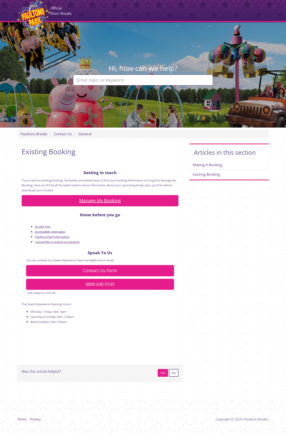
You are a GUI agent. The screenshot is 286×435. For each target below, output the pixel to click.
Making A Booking (207, 164)
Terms (22, 419)
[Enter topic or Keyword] (143, 80)
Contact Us (63, 134)
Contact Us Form (100, 270)
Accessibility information (50, 232)
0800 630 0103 (99, 284)
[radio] (163, 373)
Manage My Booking (100, 200)
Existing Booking (206, 174)
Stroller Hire (43, 227)
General (84, 134)
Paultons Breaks (33, 16)
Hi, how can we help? (143, 68)
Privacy (35, 419)
